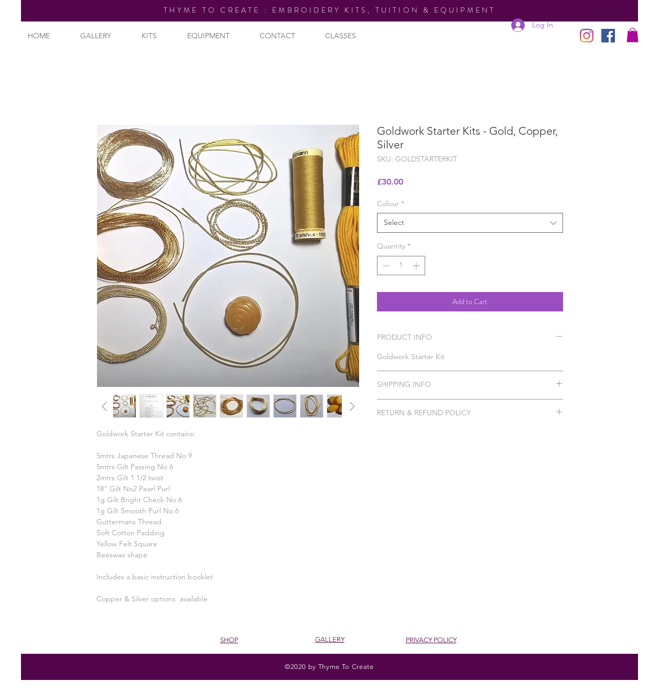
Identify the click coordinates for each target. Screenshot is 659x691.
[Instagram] (586, 35)
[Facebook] (608, 35)
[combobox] (470, 223)
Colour (390, 203)
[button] (632, 35)
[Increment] (417, 265)
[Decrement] (385, 265)
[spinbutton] (401, 265)
